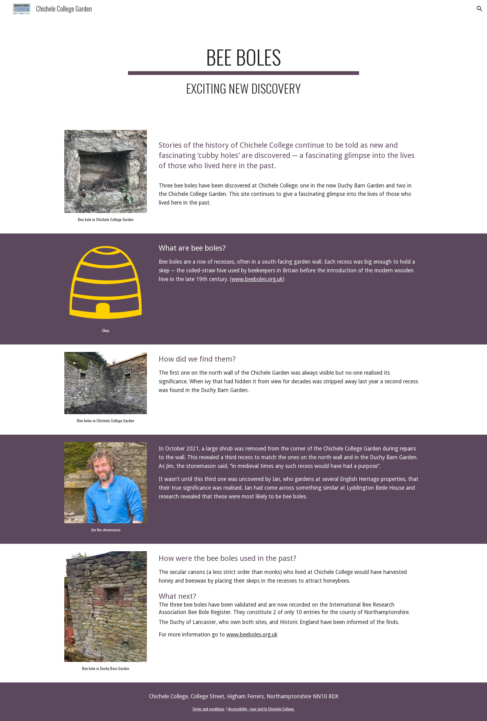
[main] (243, 70)
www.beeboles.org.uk (257, 279)
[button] (479, 8)
